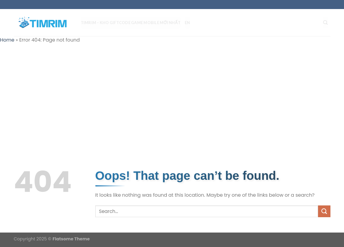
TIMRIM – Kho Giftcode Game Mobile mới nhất (133, 22)
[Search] (328, 22)
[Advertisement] (172, 92)
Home (7, 39)
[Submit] (324, 211)
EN (190, 22)
